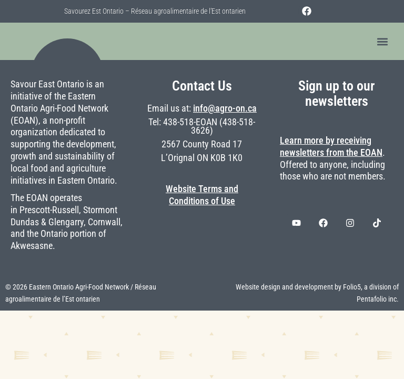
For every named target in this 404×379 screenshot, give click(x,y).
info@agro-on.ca (225, 108)
